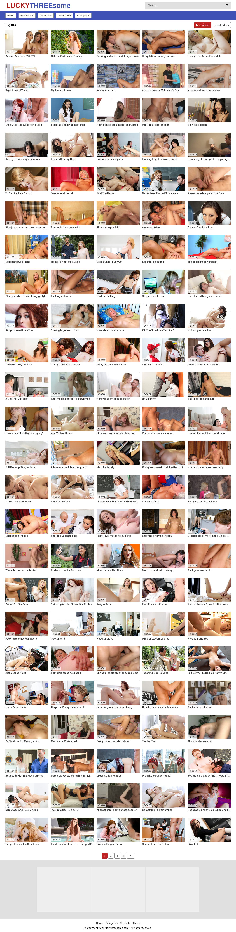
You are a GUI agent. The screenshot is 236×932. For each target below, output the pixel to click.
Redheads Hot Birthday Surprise (24, 775)
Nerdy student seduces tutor (113, 398)
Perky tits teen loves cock (111, 364)
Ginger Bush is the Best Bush (22, 844)
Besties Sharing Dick (63, 159)
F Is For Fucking (106, 296)
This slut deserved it (199, 741)
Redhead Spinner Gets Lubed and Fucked (209, 809)
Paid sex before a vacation (157, 433)
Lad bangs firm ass (16, 535)
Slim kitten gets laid (108, 227)
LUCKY (15, 5)
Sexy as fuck (104, 604)
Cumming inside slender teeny (114, 707)
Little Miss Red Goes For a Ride (23, 124)
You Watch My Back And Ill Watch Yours (209, 775)
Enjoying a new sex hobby (157, 535)
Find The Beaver (106, 193)
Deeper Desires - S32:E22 (20, 56)
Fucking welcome (61, 296)
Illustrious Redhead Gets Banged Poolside (72, 844)
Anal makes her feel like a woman (70, 398)
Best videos (27, 15)
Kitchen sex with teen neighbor (69, 467)
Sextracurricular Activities (66, 570)
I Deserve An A (150, 501)
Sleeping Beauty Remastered (68, 124)
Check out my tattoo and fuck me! (116, 433)
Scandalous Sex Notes (155, 844)
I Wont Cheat (195, 844)
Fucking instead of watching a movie (118, 56)
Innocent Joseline (152, 364)
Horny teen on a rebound (111, 330)
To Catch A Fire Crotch (18, 193)
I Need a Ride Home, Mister (203, 364)
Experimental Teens (16, 90)
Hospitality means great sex (158, 56)
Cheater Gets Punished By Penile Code (118, 501)
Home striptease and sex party (205, 467)
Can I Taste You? (60, 501)
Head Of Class (105, 638)
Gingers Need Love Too (19, 330)
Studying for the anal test (202, 501)
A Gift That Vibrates (16, 398)
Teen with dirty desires (18, 364)
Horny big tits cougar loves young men (209, 159)
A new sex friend (151, 227)
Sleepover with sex (153, 296)
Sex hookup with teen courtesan (206, 433)
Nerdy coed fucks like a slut (204, 56)
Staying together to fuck (65, 330)
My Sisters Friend (61, 90)
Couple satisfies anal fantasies (160, 707)
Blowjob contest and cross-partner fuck (26, 227)
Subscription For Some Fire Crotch (71, 604)
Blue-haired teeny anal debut (204, 296)
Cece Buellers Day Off (109, 261)
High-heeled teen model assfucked (117, 124)
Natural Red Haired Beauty (66, 56)
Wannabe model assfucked (21, 570)
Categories (83, 15)
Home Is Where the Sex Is (66, 261)
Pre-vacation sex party (110, 159)
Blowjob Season (197, 124)
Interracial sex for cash (155, 124)
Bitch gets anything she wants (22, 159)
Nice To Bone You (198, 638)
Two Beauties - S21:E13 (64, 809)
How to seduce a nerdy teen (204, 90)
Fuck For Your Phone (154, 604)
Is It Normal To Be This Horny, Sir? (207, 672)
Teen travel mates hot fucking (114, 535)
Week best (46, 15)
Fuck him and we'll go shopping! (24, 433)
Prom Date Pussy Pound (156, 775)
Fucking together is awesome (159, 159)
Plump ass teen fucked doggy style (25, 296)
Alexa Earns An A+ (15, 672)
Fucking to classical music (21, 638)
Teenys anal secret (62, 193)
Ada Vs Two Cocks (62, 433)
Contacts (125, 923)
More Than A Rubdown (18, 501)
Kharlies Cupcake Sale (64, 535)
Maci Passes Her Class (110, 570)
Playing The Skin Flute (200, 227)
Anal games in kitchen (200, 570)
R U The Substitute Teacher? (158, 330)
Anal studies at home (200, 707)
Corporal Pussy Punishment (67, 707)
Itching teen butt (106, 90)
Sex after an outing (153, 261)
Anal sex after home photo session (117, 809)
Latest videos (221, 25)
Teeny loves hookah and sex (113, 741)
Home (10, 15)
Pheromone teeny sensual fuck (206, 193)
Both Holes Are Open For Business (208, 604)
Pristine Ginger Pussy (109, 844)
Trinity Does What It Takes (66, 364)
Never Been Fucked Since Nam (160, 193)
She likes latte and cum (201, 398)
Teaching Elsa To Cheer (155, 672)
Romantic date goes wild (65, 227)
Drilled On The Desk (16, 604)
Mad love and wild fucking (157, 570)
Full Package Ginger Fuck (20, 467)
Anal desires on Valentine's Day (160, 90)
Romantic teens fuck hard (66, 672)
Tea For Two (149, 741)
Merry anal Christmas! (64, 741)
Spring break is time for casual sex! (117, 672)
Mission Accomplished (155, 638)
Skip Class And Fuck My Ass (21, 809)
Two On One (58, 638)
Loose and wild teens (17, 261)
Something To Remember (157, 809)
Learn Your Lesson (16, 707)
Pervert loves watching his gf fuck (70, 775)
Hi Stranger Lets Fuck (200, 330)
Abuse (136, 923)
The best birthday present (202, 261)
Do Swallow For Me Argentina (22, 741)
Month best (64, 15)
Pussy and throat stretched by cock (162, 467)
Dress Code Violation (109, 775)
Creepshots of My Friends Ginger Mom (209, 535)
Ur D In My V (149, 398)
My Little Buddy (105, 467)
